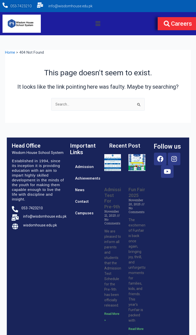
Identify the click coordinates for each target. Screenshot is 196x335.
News (79, 190)
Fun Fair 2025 (136, 192)
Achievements (87, 178)
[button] (98, 23)
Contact (82, 201)
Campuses (84, 213)
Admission (84, 166)
